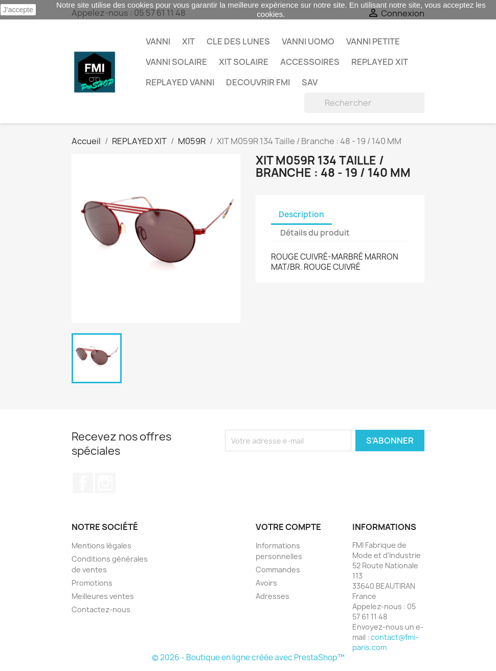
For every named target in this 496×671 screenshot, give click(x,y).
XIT (188, 41)
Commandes (278, 569)
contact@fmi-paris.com (385, 642)
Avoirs (266, 583)
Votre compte (288, 527)
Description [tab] (301, 214)
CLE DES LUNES (238, 41)
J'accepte (18, 10)
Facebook (83, 483)
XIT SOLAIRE (243, 61)
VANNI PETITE (373, 41)
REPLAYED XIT (379, 61)
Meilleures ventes (103, 596)
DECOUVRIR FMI (258, 82)
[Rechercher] (369, 102)
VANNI (158, 41)
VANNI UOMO (308, 41)
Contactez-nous (101, 609)
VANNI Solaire (176, 61)
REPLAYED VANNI (180, 82)
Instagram (105, 483)
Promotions (92, 583)
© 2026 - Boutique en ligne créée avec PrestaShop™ (248, 657)
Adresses (272, 596)
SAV (310, 82)
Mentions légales (101, 545)
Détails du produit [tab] (315, 232)
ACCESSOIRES (310, 61)
